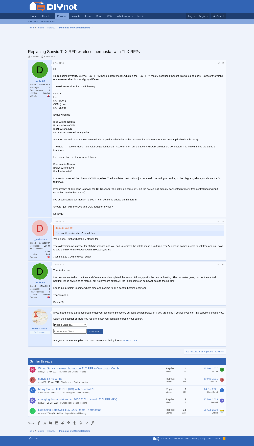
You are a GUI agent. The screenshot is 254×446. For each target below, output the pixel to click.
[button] (132, 16)
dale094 (41, 403)
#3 (223, 265)
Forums (61, 16)
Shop (99, 16)
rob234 (215, 371)
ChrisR (215, 413)
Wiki (109, 16)
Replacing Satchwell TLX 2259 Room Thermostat (69, 409)
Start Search (95, 331)
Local (88, 16)
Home (34, 16)
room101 (42, 382)
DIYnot (33, 438)
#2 (223, 221)
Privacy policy (198, 438)
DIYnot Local (130, 340)
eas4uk (41, 413)
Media (140, 16)
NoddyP (41, 372)
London (46, 93)
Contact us (166, 438)
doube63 (35, 56)
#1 (223, 63)
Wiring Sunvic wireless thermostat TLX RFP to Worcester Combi (79, 368)
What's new (123, 16)
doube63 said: (62, 228)
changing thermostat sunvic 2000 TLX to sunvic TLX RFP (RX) (77, 399)
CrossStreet (43, 392)
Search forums (48, 21)
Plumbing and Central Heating (72, 372)
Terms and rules (181, 438)
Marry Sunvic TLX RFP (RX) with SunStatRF (66, 389)
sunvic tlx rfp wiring (50, 378)
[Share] (218, 63)
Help (210, 438)
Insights (76, 16)
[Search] (218, 16)
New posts (33, 21)
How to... (47, 16)
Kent (48, 254)
